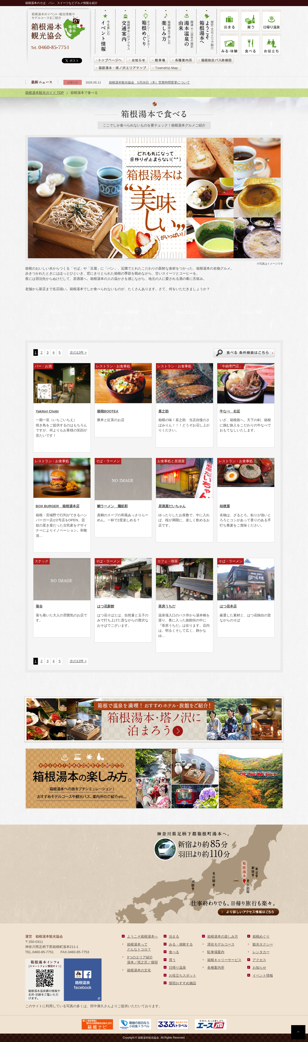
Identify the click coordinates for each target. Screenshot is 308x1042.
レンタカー (261, 952)
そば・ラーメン (187, 312)
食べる (250, 44)
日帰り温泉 (177, 968)
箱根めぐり (261, 936)
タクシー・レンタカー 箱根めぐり (145, 31)
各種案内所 (215, 968)
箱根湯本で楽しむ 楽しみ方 (166, 31)
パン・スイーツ (56, 328)
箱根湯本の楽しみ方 (222, 936)
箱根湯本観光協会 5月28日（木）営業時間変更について (149, 82)
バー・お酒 (121, 328)
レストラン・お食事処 (121, 312)
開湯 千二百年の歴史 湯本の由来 (186, 31)
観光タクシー (263, 944)
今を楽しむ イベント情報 (105, 31)
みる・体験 (229, 44)
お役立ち (271, 44)
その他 (186, 328)
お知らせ (259, 968)
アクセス (259, 960)
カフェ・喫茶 (252, 312)
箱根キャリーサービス (224, 960)
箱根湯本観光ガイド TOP (44, 93)
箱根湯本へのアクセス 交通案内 (125, 31)
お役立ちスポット (182, 975)
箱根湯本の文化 (139, 970)
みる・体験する (181, 944)
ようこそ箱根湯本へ (142, 936)
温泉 (271, 20)
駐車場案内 (215, 952)
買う (250, 20)
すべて (56, 312)
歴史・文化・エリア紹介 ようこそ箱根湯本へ (206, 31)
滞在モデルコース (221, 944)
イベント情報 (263, 975)
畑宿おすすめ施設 (182, 983)
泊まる (229, 20)
